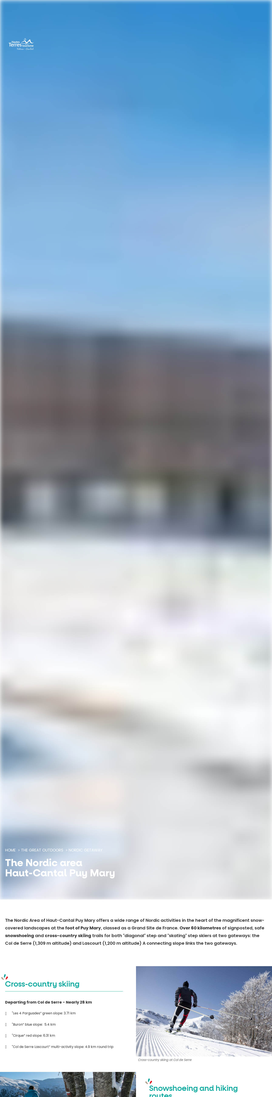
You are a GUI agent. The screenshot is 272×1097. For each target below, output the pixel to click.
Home (10, 850)
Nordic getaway (85, 850)
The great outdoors (42, 850)
